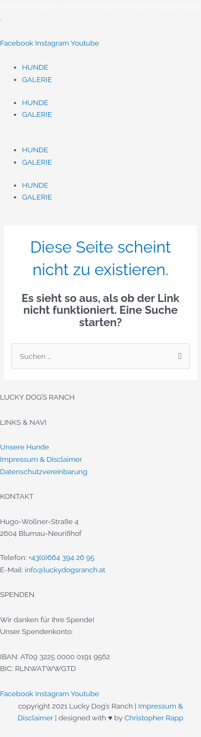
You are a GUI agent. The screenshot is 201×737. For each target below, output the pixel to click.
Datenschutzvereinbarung (43, 471)
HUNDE (35, 67)
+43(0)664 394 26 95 (61, 557)
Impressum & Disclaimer (41, 459)
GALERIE (37, 79)
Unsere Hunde (24, 447)
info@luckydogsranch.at (65, 569)
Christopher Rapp (153, 717)
